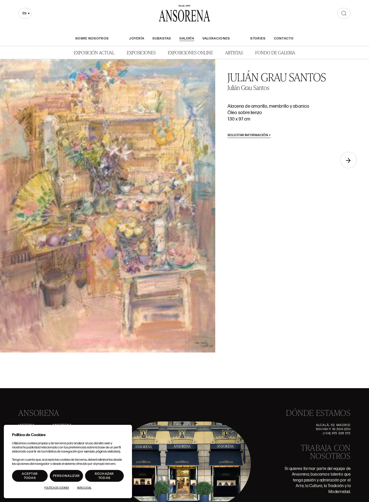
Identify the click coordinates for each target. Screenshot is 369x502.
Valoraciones (216, 38)
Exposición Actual (94, 52)
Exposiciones (141, 52)
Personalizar (66, 476)
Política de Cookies (56, 487)
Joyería (136, 38)
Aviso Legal (84, 487)
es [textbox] (24, 13)
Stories (257, 38)
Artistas (234, 52)
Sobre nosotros (92, 38)
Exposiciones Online (190, 52)
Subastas (161, 38)
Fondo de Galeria (275, 52)
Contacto (284, 38)
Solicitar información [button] (249, 135)
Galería (186, 38)
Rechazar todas (104, 476)
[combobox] (25, 13)
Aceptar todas (30, 476)
